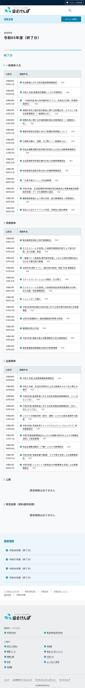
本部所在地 (11, 632)
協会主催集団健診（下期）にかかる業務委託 (47, 446)
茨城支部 (8, 19)
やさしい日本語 (75, 2)
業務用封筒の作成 (35, 328)
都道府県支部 (30, 591)
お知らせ (50, 656)
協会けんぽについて (55, 651)
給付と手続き (12, 646)
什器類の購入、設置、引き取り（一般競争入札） (49, 141)
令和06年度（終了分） (20, 568)
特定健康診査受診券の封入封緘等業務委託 (46, 170)
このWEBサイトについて (22, 679)
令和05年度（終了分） (20, 577)
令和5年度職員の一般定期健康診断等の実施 (46, 318)
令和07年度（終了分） (20, 559)
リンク (6, 679)
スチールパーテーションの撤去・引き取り (46, 279)
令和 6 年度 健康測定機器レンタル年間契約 (46, 92)
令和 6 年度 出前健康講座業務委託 (42, 378)
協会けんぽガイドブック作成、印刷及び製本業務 (49, 209)
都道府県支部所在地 (55, 632)
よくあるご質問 (53, 662)
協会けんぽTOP (13, 591)
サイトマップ (64, 679)
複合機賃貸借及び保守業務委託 (41, 240)
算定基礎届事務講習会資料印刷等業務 (44, 347)
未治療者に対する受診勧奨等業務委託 (44, 82)
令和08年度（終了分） (20, 550)
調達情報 (9, 541)
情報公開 (10, 656)
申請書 (49, 646)
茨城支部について (61, 591)
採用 (9, 662)
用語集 (9, 667)
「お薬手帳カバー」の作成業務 (41, 180)
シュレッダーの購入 (36, 298)
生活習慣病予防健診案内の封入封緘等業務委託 (48, 160)
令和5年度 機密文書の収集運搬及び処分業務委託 (49, 337)
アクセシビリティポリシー (45, 679)
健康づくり (11, 651)
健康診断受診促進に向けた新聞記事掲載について (49, 131)
